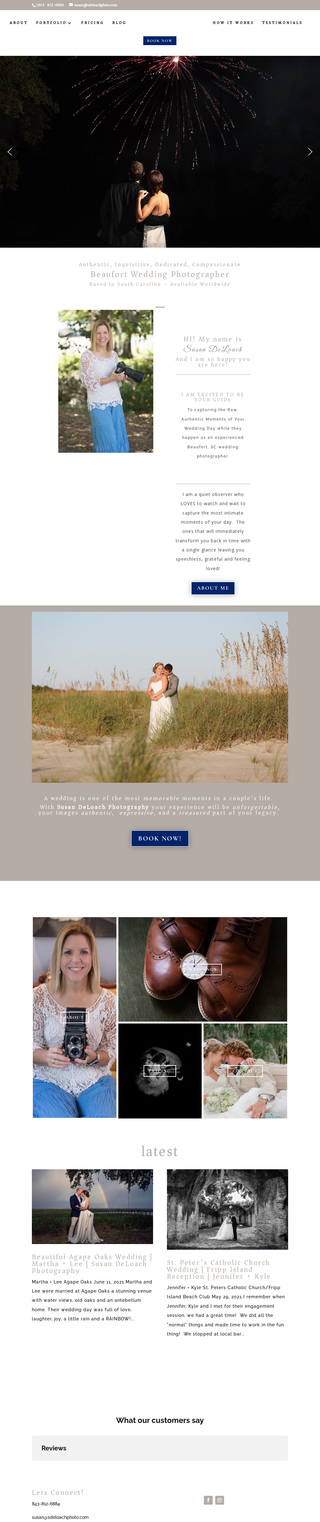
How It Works (233, 23)
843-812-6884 (46, 1503)
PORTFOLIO (51, 23)
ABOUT (19, 23)
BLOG (119, 23)
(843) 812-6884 (50, 5)
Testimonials (282, 23)
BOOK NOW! (160, 838)
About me (213, 588)
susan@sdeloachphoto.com (60, 1517)
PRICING (92, 23)
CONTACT (245, 1071)
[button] (10, 152)
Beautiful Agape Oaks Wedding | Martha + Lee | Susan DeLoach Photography (92, 1264)
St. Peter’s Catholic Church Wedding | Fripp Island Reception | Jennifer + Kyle (219, 1270)
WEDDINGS (203, 969)
